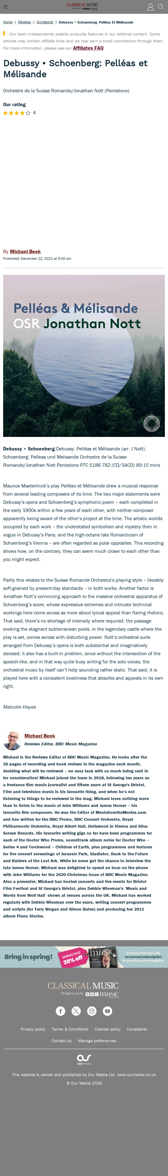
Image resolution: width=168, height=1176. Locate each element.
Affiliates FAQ (88, 48)
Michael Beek (39, 735)
